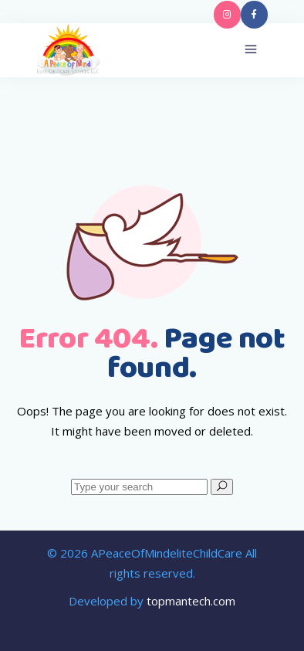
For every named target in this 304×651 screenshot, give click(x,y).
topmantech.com (191, 601)
